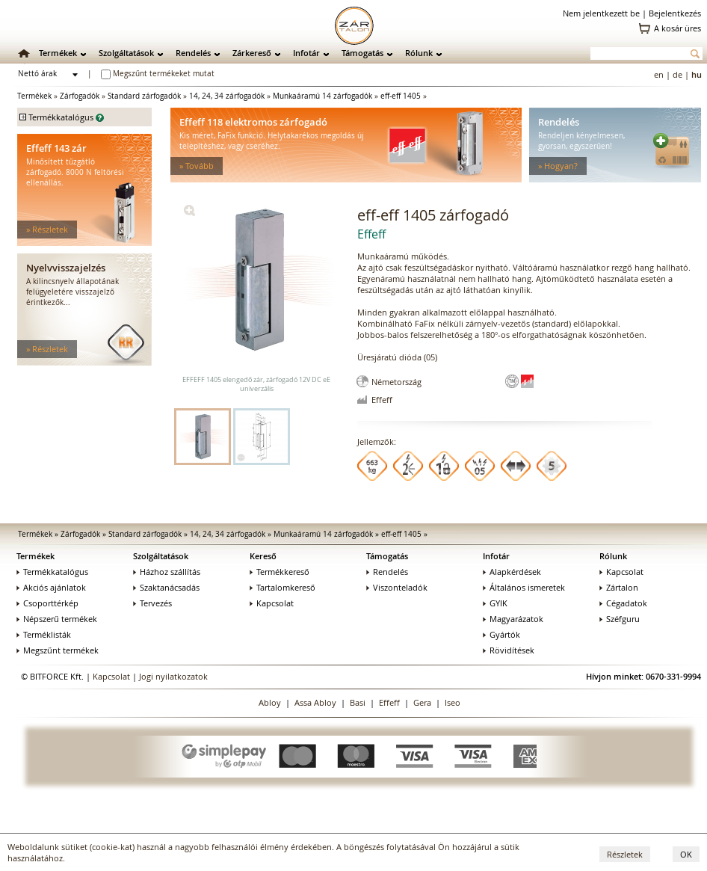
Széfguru (619, 618)
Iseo (452, 702)
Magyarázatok (513, 618)
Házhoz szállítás (166, 571)
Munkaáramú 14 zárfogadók (322, 96)
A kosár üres (677, 28)
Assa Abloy (315, 702)
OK (686, 854)
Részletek (625, 854)
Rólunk (419, 52)
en (659, 74)
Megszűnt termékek (57, 650)
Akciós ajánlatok (51, 587)
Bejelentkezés (675, 13)
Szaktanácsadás (166, 587)
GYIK (495, 603)
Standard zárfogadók (144, 96)
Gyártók (501, 634)
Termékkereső (279, 571)
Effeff (389, 702)
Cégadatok (623, 603)
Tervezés (152, 603)
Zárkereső (251, 52)
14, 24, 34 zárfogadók (227, 96)
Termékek (58, 52)
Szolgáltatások (126, 52)
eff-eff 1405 (400, 96)
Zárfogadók (79, 96)
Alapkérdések (512, 571)
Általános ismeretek (524, 587)
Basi (357, 702)
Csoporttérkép (47, 603)
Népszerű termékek (56, 618)
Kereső (263, 555)
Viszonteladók (396, 587)
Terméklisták (43, 634)
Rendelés (193, 52)
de (677, 74)
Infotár (306, 52)
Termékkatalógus (52, 571)
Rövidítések (508, 650)
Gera (422, 702)
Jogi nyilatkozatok (173, 676)
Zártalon (618, 587)
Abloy (270, 702)
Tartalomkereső (282, 587)
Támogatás (362, 52)
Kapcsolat (272, 603)
